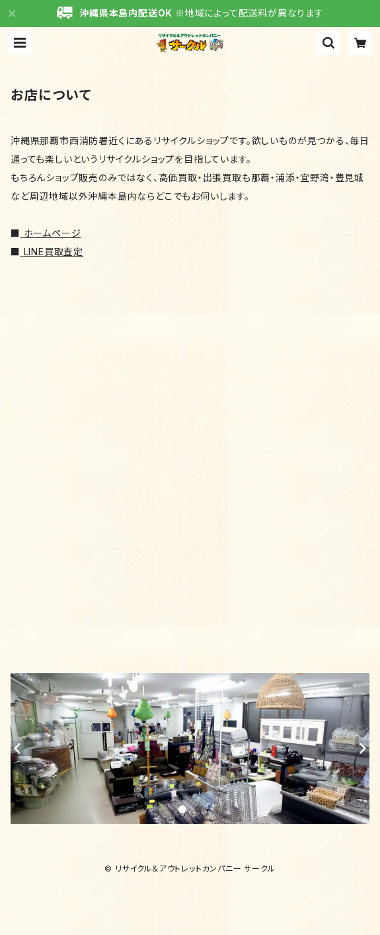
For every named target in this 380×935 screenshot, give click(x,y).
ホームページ (52, 233)
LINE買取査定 (53, 251)
